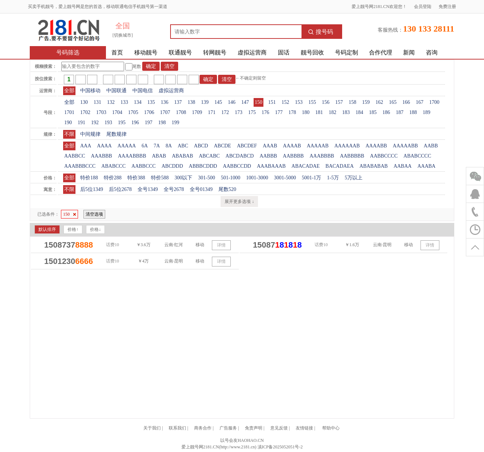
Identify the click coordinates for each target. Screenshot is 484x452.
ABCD (201, 145)
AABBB (268, 156)
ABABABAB (374, 166)
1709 (197, 112)
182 (332, 112)
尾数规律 (116, 134)
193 (108, 122)
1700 (434, 102)
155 (312, 102)
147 (245, 102)
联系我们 (177, 428)
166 (406, 102)
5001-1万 (311, 177)
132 (111, 102)
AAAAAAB (347, 145)
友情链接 (304, 428)
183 (346, 112)
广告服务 (228, 428)
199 (175, 122)
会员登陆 (422, 6)
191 (81, 122)
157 (339, 102)
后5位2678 (120, 189)
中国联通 (116, 90)
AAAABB (376, 145)
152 (285, 102)
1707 (165, 112)
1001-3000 (257, 177)
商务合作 (203, 428)
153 (299, 102)
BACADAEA (339, 166)
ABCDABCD (240, 156)
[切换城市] (122, 35)
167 (419, 102)
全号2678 (174, 189)
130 (84, 102)
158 (352, 102)
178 (292, 112)
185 (373, 112)
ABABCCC (113, 166)
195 (122, 122)
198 (162, 122)
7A (156, 145)
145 (218, 102)
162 (379, 102)
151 (272, 102)
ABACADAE (305, 166)
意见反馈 (279, 428)
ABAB (159, 156)
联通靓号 (180, 52)
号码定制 (346, 52)
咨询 (432, 52)
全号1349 (148, 189)
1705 (133, 112)
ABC (183, 145)
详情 (221, 245)
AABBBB (293, 156)
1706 (149, 112)
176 (265, 112)
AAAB (270, 145)
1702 (85, 112)
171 (212, 112)
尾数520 (227, 189)
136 (164, 102)
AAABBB (101, 156)
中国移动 (90, 90)
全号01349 (201, 189)
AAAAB (292, 145)
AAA (85, 145)
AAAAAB (318, 145)
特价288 (113, 177)
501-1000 (231, 177)
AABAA (403, 166)
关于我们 (152, 428)
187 (399, 112)
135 (151, 102)
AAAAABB (405, 145)
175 (252, 112)
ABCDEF (247, 145)
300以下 (183, 177)
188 (413, 112)
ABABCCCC (417, 156)
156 (325, 102)
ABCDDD (172, 166)
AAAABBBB (132, 156)
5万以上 (353, 177)
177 (279, 112)
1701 (69, 112)
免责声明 (253, 428)
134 (137, 102)
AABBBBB (352, 156)
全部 (69, 90)
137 (178, 102)
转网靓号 (214, 52)
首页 (117, 52)
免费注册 (447, 6)
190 (68, 122)
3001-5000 (285, 177)
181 (319, 112)
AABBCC (74, 156)
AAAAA (127, 145)
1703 (101, 112)
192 (95, 122)
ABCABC (209, 156)
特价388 (136, 177)
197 (148, 122)
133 (124, 102)
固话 (284, 52)
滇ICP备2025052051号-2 (280, 446)
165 (393, 102)
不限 (69, 134)
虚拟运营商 (252, 52)
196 (135, 122)
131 (97, 102)
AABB (431, 145)
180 (305, 112)
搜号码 (320, 32)
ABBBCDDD (203, 166)
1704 (117, 112)
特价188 (89, 177)
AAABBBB (321, 156)
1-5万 (333, 177)
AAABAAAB (271, 166)
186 (386, 112)
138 (191, 102)
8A (169, 145)
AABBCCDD (237, 166)
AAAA (104, 145)
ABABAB (182, 156)
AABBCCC (143, 166)
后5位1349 (91, 189)
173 (238, 112)
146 (231, 102)
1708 (181, 112)
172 (225, 112)
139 (205, 102)
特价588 (160, 177)
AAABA (426, 166)
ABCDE (222, 145)
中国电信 (142, 90)
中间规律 (90, 134)
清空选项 (94, 214)
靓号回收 (312, 52)
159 (366, 102)
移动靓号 (145, 52)
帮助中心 (331, 428)
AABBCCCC (384, 156)
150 (258, 102)
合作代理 (380, 52)
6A (144, 145)
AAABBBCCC (79, 166)
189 (426, 112)
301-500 (206, 177)
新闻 (409, 52)
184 (359, 112)
